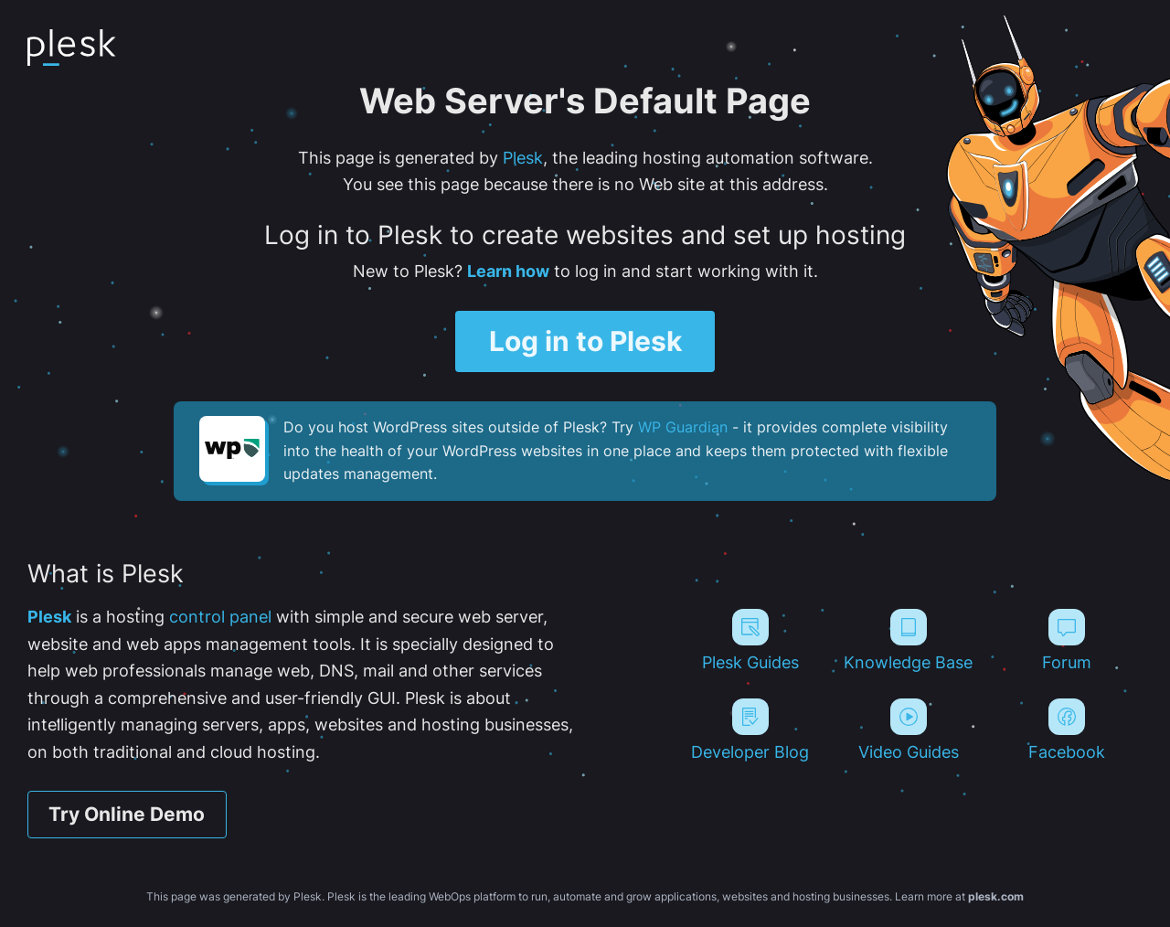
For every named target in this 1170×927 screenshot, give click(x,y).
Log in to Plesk (585, 340)
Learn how (508, 271)
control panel (220, 616)
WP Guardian (683, 427)
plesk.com (996, 896)
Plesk (523, 157)
